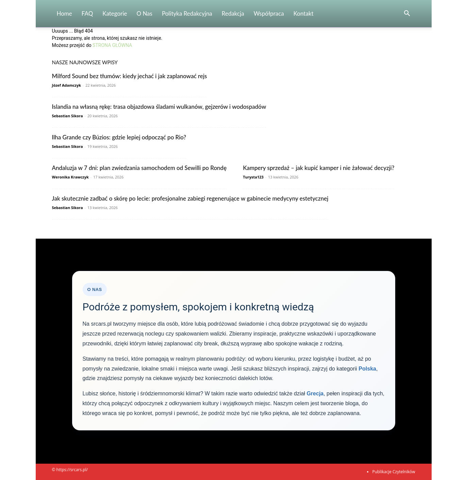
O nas (144, 13)
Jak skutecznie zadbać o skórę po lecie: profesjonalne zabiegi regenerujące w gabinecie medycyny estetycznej (190, 198)
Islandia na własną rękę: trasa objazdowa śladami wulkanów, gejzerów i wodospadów (159, 106)
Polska (367, 369)
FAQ (87, 13)
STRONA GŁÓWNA (112, 45)
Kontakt (304, 13)
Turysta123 (253, 176)
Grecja (314, 393)
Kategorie (114, 13)
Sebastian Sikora (67, 115)
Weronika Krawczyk (70, 176)
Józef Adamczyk (66, 85)
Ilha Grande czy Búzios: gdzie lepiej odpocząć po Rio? (119, 137)
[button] (407, 14)
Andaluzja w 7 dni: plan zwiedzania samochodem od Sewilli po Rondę (139, 167)
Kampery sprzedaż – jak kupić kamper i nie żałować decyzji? (318, 167)
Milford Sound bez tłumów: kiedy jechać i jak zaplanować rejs (129, 76)
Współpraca (269, 13)
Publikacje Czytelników (393, 472)
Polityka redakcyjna (187, 13)
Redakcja (233, 13)
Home (64, 13)
